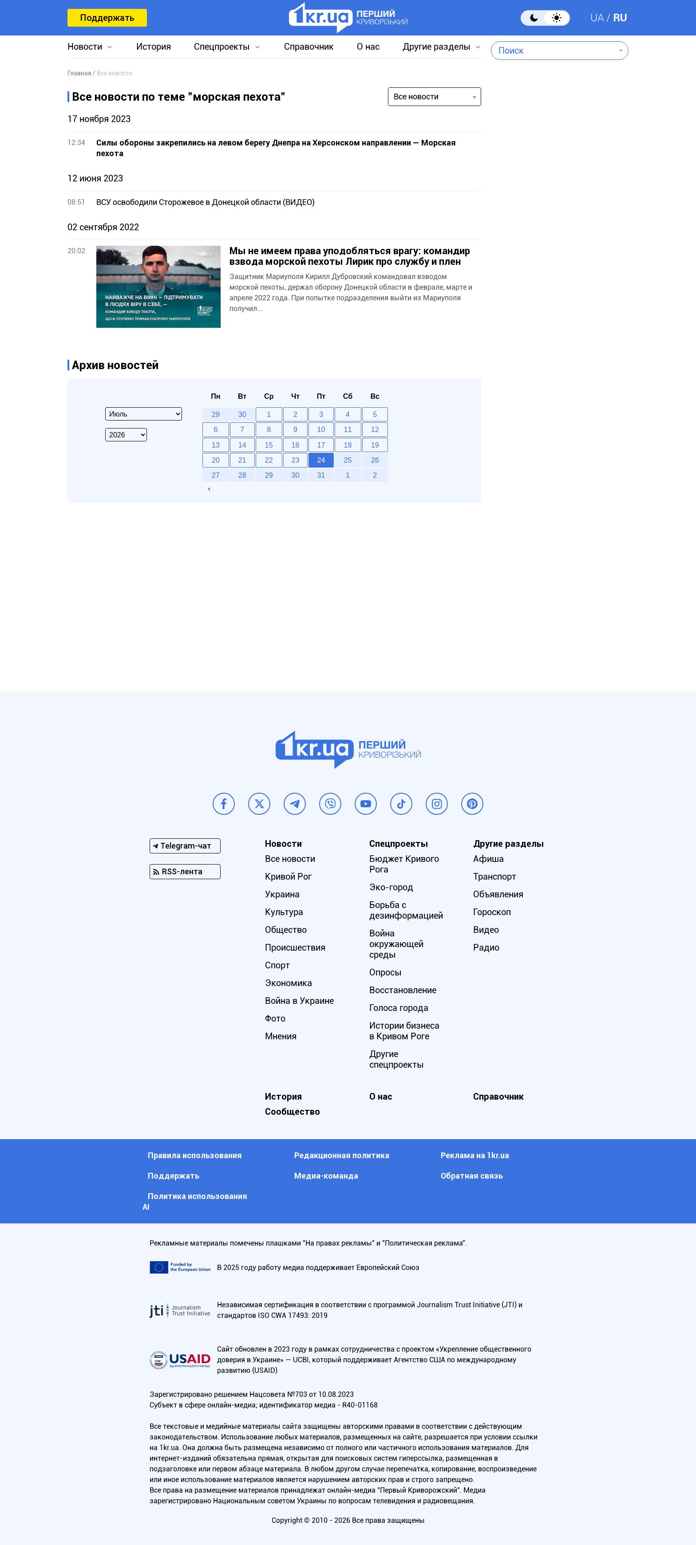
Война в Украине (299, 1000)
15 (269, 445)
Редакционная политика (341, 1155)
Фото (275, 1018)
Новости (84, 46)
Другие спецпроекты (396, 1059)
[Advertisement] (560, 304)
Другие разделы (437, 46)
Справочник (309, 46)
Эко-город (391, 887)
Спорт (277, 965)
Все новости (290, 858)
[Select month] (143, 414)
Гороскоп (492, 912)
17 (321, 445)
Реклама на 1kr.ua (475, 1155)
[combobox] (553, 50)
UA (597, 18)
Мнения (281, 1036)
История (153, 46)
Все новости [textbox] (416, 96)
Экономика (288, 983)
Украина (282, 894)
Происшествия (295, 947)
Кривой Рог (288, 876)
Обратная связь (472, 1175)
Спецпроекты (222, 46)
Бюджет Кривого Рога (404, 864)
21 (242, 460)
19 (375, 445)
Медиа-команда (326, 1175)
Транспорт (494, 876)
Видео (486, 929)
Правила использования (195, 1155)
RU (620, 18)
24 (321, 460)
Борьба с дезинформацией (406, 910)
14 (242, 445)
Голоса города (398, 1007)
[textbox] (553, 50)
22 (269, 460)
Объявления (498, 894)
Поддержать (107, 17)
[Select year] (126, 434)
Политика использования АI (194, 1201)
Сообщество (292, 1111)
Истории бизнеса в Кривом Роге (404, 1031)
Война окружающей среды (396, 944)
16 (296, 445)
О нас (368, 46)
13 (216, 445)
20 (216, 460)
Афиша (488, 858)
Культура (284, 912)
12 (375, 429)
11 (348, 429)
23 (296, 460)
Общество (286, 929)
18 (348, 445)
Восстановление (402, 990)
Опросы (385, 972)
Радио (486, 947)
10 (321, 429)
